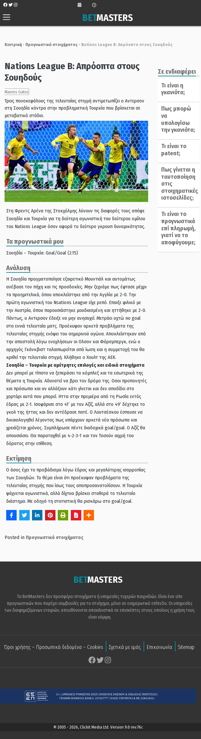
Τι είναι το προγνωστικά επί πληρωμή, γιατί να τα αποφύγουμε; (176, 228)
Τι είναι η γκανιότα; (171, 89)
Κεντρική (10, 44)
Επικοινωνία (159, 648)
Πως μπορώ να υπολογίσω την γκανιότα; (176, 119)
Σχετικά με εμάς (125, 648)
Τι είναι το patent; (171, 150)
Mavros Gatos (14, 91)
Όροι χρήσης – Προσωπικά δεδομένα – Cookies (53, 648)
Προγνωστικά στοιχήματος (49, 44)
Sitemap (186, 648)
